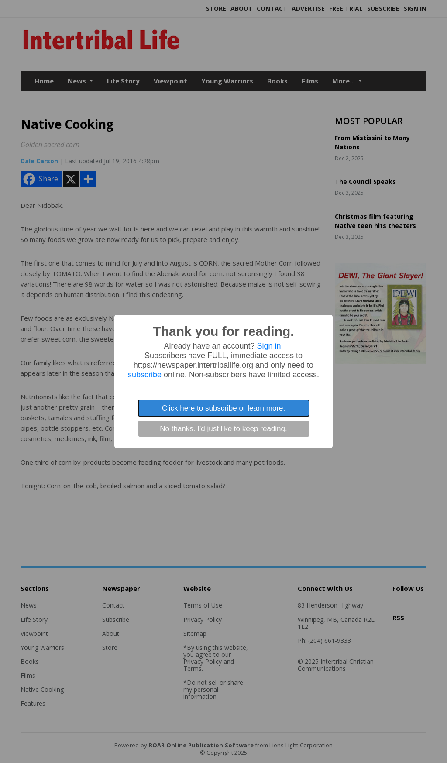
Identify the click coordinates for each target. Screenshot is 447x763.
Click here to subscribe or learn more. (223, 408)
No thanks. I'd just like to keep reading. (223, 429)
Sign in (269, 346)
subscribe (145, 374)
